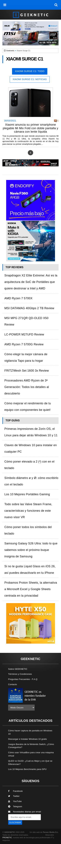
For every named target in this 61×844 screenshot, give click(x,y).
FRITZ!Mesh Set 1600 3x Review (26, 370)
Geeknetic (10, 51)
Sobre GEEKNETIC (17, 669)
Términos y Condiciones (20, 674)
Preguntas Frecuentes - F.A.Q (22, 679)
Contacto (12, 684)
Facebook (15, 791)
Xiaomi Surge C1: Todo (30, 71)
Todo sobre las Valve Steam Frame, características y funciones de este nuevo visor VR (28, 511)
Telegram (15, 806)
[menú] (5, 5)
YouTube (15, 801)
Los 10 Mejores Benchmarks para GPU (27, 769)
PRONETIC (7, 837)
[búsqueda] (56, 5)
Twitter (14, 796)
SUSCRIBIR (15, 822)
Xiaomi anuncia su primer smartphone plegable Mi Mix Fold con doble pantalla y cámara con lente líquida (30, 128)
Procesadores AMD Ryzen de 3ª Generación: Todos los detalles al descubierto (26, 387)
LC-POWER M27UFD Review (24, 334)
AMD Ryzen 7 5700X (18, 298)
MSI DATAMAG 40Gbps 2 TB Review (29, 308)
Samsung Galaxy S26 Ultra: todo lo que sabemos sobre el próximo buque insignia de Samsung (30, 550)
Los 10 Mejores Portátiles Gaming (27, 494)
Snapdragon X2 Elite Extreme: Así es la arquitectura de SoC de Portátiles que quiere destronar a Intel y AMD (30, 282)
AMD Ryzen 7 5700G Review (24, 344)
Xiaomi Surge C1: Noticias (30, 79)
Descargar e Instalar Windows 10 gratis (27, 739)
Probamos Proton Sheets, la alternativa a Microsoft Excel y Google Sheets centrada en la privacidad (30, 589)
